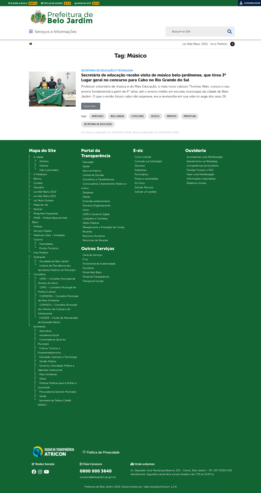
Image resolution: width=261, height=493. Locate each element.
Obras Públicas (91, 223)
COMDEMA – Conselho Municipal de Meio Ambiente (58, 298)
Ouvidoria (88, 268)
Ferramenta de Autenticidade (99, 263)
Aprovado (97, 116)
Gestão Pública (47, 361)
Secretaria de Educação (98, 124)
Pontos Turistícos (49, 248)
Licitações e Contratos (95, 218)
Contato (38, 183)
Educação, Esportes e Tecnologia (58, 357)
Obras (42, 378)
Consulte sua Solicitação (148, 161)
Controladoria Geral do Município (52, 341)
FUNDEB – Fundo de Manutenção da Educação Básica (58, 320)
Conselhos (40, 274)
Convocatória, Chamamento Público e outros (103, 186)
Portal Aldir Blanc (92, 272)
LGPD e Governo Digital (96, 214)
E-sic (85, 259)
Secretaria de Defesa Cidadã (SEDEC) (54, 402)
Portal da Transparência (96, 276)
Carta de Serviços (92, 255)
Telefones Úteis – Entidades (49, 235)
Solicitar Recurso (144, 187)
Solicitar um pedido (146, 191)
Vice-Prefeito (218, 43)
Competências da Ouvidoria (202, 165)
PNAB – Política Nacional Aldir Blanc (49, 220)
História (44, 165)
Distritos (44, 161)
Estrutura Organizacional (96, 205)
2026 (116, 486)
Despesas (88, 192)
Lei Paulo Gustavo (44, 200)
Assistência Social (49, 335)
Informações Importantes (201, 178)
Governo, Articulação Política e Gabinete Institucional (56, 367)
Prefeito (171, 116)
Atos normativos (92, 170)
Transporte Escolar (93, 281)
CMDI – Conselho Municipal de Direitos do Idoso (56, 280)
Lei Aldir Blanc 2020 (45, 191)
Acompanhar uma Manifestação (205, 157)
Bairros (38, 178)
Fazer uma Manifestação (200, 174)
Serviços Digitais (43, 231)
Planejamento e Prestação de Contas (104, 227)
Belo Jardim (117, 116)
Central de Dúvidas (93, 175)
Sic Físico (140, 183)
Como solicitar (143, 157)
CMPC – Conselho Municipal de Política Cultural (57, 289)
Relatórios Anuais (196, 183)
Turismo (38, 239)
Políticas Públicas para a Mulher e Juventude (57, 385)
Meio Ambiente (48, 374)
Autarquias (39, 257)
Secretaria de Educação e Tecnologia (107, 70)
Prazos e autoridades (146, 178)
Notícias (38, 209)
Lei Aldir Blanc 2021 (195, 43)
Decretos (140, 165)
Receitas (87, 231)
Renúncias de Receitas (95, 240)
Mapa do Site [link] (86, 3)
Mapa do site (41, 204)
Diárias (86, 196)
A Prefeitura (40, 174)
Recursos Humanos (94, 236)
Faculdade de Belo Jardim (54, 261)
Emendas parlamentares (96, 201)
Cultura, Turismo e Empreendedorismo (49, 350)
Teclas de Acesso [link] (56, 3)
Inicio (86, 210)
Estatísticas (140, 170)
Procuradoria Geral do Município (57, 391)
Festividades (46, 244)
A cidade (38, 157)
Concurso (137, 116)
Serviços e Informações (55, 31)
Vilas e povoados (49, 170)
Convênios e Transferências (98, 179)
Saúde (42, 396)
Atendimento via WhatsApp (202, 161)
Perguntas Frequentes (46, 213)
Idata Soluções (152, 486)
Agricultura (45, 331)
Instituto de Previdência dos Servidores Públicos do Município (57, 267)
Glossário (39, 187)
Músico (155, 116)
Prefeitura (190, 116)
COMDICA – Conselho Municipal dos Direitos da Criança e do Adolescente (57, 309)
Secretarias (39, 326)
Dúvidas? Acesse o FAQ (200, 170)
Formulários (141, 174)
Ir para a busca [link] (22, 3)
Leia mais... (91, 106)
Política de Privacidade (100, 452)
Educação (88, 162)
